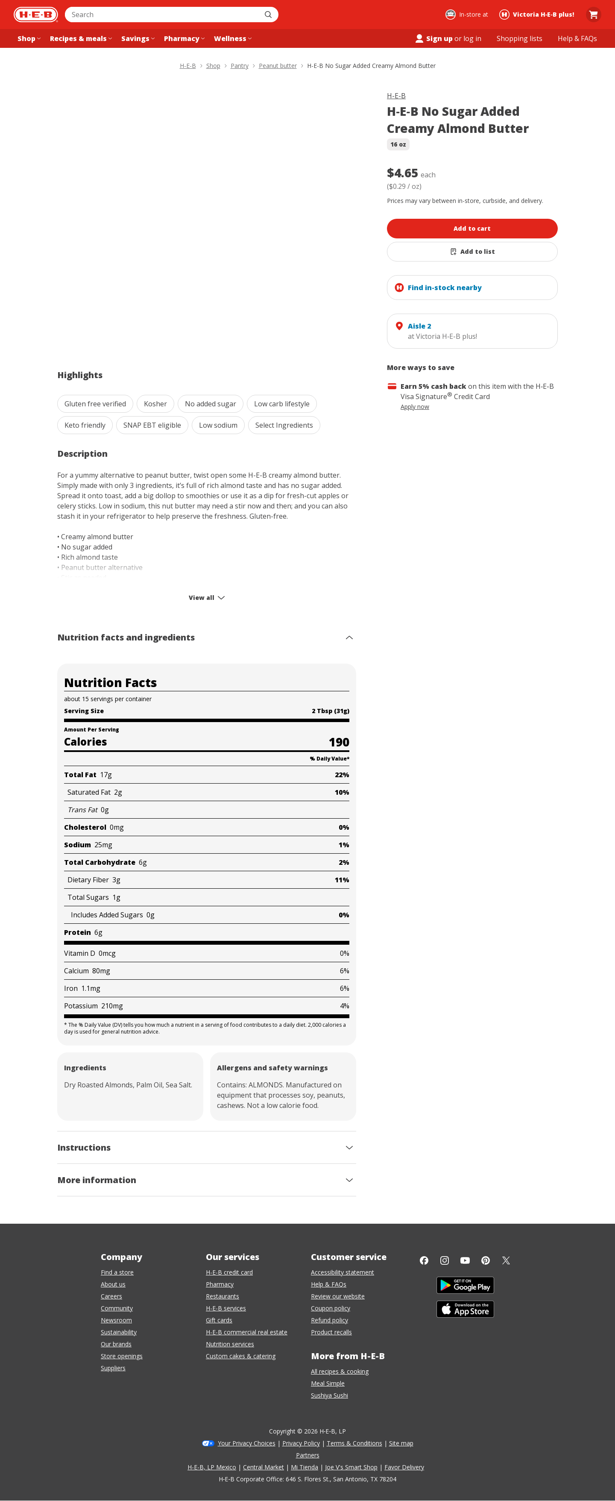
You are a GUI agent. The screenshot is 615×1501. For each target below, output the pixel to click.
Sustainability (119, 1332)
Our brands (116, 1344)
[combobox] (162, 14)
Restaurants (222, 1296)
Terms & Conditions (354, 1443)
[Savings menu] (137, 38)
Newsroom (116, 1320)
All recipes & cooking (340, 1371)
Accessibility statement (342, 1272)
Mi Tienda (304, 1467)
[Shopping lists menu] (519, 38)
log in (472, 38)
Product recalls (331, 1332)
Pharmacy (220, 1284)
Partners (307, 1455)
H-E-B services (226, 1308)
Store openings (122, 1356)
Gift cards (219, 1320)
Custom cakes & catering (240, 1356)
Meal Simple (328, 1383)
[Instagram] (444, 1260)
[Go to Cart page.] (593, 14)
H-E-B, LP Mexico (211, 1467)
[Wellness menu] (232, 38)
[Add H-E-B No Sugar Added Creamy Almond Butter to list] (472, 251)
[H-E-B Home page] (36, 14)
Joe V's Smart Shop (351, 1467)
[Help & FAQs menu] (577, 38)
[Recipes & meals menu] (80, 38)
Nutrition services (230, 1344)
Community (117, 1308)
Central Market (263, 1467)
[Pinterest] (485, 1260)
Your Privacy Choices (246, 1443)
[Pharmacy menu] (183, 38)
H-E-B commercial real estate (246, 1332)
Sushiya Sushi (329, 1395)
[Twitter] (506, 1260)
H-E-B (396, 95)
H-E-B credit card (229, 1272)
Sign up (433, 38)
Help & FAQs (328, 1284)
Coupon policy (330, 1308)
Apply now (415, 406)
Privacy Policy (301, 1443)
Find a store (117, 1272)
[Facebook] (424, 1260)
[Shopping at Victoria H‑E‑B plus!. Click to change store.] (538, 14)
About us (113, 1284)
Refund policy (329, 1320)
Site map (401, 1443)
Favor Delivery (404, 1467)
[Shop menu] (28, 38)
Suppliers (113, 1368)
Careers (111, 1296)
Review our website (338, 1296)
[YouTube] (465, 1260)
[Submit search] (269, 14)
